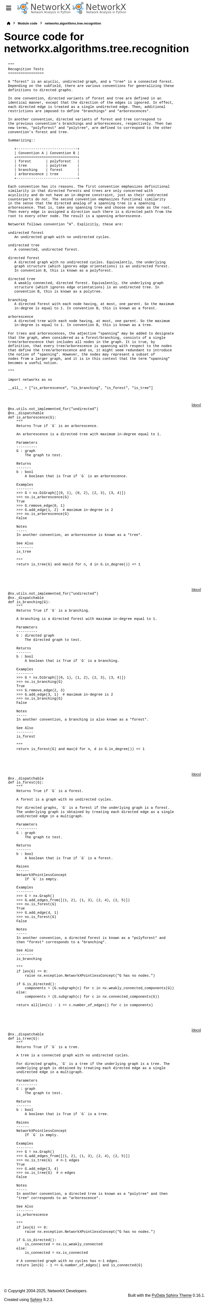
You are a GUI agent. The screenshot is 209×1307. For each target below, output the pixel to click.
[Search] (203, 8)
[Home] (8, 23)
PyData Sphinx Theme (172, 1295)
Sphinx (36, 1300)
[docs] (196, 405)
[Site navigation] (8, 8)
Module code (27, 23)
